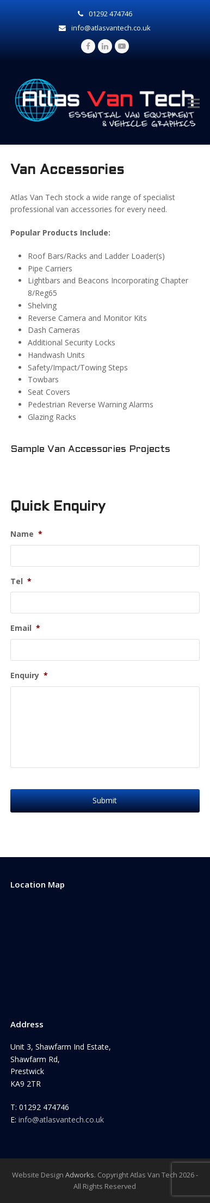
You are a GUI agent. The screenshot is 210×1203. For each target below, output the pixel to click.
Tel (21, 581)
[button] (194, 103)
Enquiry (29, 675)
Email (25, 628)
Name (26, 534)
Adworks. (80, 1175)
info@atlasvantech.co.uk (61, 1119)
